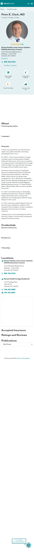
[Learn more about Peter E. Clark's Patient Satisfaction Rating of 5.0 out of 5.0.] (15, 44)
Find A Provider (12, 9)
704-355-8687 (9, 292)
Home (2, 9)
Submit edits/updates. (23, 358)
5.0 (21, 44)
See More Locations (10, 65)
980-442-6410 (9, 62)
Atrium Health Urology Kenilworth (17, 279)
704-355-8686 (9, 289)
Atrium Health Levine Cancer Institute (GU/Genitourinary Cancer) (15, 48)
